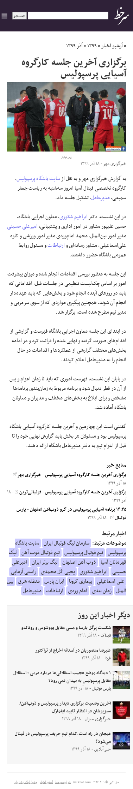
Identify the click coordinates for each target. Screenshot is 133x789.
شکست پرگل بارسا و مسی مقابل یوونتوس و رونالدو (66, 628)
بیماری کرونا (80, 581)
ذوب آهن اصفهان (79, 562)
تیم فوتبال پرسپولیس (83, 552)
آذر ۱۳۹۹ (74, 46)
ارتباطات (56, 245)
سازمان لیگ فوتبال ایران (66, 543)
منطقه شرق (29, 581)
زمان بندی (102, 590)
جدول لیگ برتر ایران (25, 782)
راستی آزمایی (23, 571)
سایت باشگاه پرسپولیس (38, 178)
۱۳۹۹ (92, 46)
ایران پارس (54, 581)
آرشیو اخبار (112, 46)
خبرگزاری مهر (27, 475)
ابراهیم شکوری (73, 216)
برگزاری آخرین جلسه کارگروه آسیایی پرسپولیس (85, 475)
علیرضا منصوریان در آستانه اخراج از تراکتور (73, 650)
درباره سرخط (63, 782)
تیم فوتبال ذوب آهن (40, 552)
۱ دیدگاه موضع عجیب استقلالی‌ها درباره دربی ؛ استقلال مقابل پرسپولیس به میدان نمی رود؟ (62, 677)
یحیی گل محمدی (58, 571)
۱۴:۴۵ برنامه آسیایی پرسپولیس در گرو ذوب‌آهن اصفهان (78, 510)
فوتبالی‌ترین (28, 492)
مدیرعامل (100, 197)
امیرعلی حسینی (22, 226)
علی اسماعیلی (111, 581)
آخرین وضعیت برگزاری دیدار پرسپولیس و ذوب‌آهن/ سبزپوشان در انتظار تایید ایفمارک (65, 707)
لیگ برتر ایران (45, 562)
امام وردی (77, 590)
